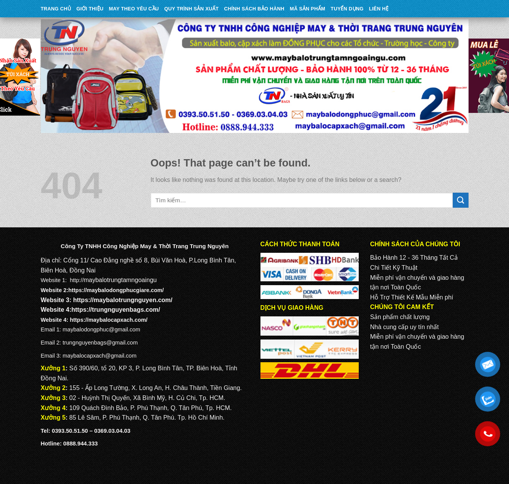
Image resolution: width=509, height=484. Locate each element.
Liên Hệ (378, 9)
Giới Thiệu (89, 9)
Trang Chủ (56, 9)
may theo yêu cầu (134, 9)
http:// (77, 280)
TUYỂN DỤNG (347, 9)
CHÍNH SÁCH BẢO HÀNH (254, 9)
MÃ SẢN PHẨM (307, 9)
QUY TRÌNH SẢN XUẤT (191, 9)
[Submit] (460, 200)
